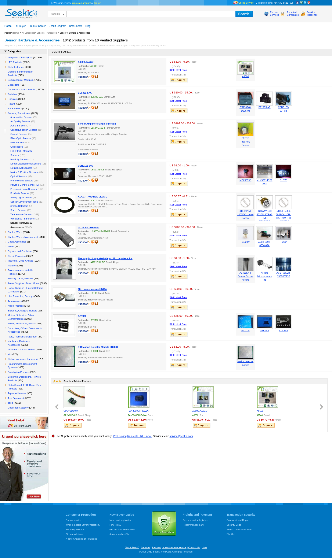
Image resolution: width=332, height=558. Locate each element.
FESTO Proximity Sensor (245, 141)
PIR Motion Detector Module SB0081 (98, 347)
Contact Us (194, 547)
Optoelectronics (16, 67)
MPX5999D (245, 180)
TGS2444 (245, 242)
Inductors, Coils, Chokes (20, 260)
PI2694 (283, 242)
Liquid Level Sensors (21, 168)
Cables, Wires (15, 232)
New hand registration (120, 520)
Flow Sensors (17, 142)
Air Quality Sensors (20, 121)
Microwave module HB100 (92, 289)
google (308, 2)
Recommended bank (193, 525)
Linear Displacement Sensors (25, 163)
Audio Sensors (18, 125)
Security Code (234, 525)
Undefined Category (18, 407)
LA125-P (264, 330)
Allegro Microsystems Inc (264, 276)
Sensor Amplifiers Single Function (97, 123)
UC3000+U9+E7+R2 (88, 227)
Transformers (15, 301)
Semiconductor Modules (20, 80)
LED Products (15, 62)
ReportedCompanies (293, 13)
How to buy (115, 525)
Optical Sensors (18, 176)
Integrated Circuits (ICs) (20, 57)
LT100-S (283, 330)
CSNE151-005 (85, 166)
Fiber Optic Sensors (20, 138)
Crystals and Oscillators (20, 251)
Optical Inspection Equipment (23, 359)
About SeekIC (132, 547)
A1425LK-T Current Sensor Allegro (245, 276)
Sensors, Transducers (47, 33)
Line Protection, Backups (21, 296)
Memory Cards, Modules (20, 278)
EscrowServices (274, 13)
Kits (10, 354)
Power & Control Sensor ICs (25, 185)
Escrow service (73, 520)
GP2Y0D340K (71, 411)
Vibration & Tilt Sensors (22, 218)
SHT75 (283, 180)
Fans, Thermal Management (22, 336)
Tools (10, 403)
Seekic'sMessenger (312, 13)
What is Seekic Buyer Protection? (83, 525)
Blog (87, 26)
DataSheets (75, 26)
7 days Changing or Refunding (81, 538)
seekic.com (20, 12)
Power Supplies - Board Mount (23, 283)
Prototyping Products (18, 372)
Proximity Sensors (19, 193)
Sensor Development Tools (24, 201)
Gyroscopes (16, 146)
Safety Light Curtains (21, 197)
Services (145, 547)
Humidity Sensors (19, 159)
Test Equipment (16, 398)
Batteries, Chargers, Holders (22, 310)
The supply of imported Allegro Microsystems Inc (105, 258)
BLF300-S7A (85, 93)
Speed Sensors (18, 210)
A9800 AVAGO (86, 62)
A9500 (245, 76)
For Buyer (20, 26)
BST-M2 (82, 316)
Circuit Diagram (57, 26)
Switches (12, 94)
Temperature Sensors (21, 214)
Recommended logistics (195, 520)
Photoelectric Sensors (21, 180)
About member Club (119, 534)
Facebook (297, 2)
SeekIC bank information (239, 529)
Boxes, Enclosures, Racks (21, 323)
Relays (11, 104)
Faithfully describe (75, 529)
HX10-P (245, 330)
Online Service (246, 2)
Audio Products (16, 305)
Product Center (37, 26)
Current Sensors (18, 134)
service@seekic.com (181, 436)
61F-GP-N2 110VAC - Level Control (245, 214)
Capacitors (13, 85)
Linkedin (301, 2)
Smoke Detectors (19, 206)
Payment (156, 547)
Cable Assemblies (17, 241)
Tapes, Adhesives (17, 393)
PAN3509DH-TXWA (138, 411)
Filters (11, 246)
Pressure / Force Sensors (23, 189)
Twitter (305, 2)
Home (7, 26)
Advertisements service (174, 547)
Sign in (97, 3)
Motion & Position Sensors (24, 172)
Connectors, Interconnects (21, 89)
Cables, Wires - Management (23, 237)
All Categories (28, 33)
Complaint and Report (238, 520)
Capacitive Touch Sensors (23, 130)
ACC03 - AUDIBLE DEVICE (92, 196)
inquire (178, 79)
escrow (84, 77)
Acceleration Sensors (21, 117)
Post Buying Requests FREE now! (132, 436)
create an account (81, 3)
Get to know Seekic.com (122, 529)
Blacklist (231, 534)
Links (204, 547)
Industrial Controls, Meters (21, 349)
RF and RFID (15, 108)
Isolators (12, 265)
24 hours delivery (74, 534)
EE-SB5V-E (265, 107)
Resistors (13, 99)
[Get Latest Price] (178, 70)
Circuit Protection (17, 256)
